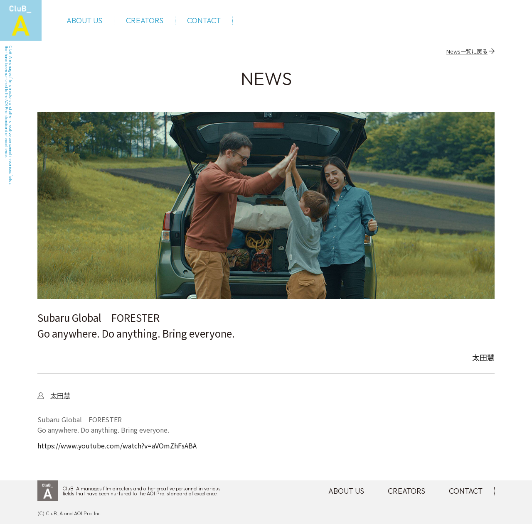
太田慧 (483, 357)
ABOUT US (84, 21)
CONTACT (204, 21)
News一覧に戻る (467, 51)
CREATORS (144, 21)
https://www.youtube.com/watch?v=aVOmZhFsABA (117, 446)
